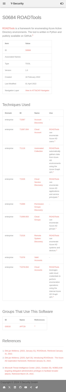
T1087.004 (24, 129)
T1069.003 (24, 217)
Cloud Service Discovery (38, 182)
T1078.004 (24, 267)
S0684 (28, 50)
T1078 (22, 257)
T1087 (22, 120)
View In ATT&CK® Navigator (37, 90)
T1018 (22, 235)
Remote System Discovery (38, 238)
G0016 (7, 326)
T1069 (22, 204)
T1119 (22, 148)
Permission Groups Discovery (39, 207)
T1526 (22, 179)
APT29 (22, 326)
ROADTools (8, 28)
